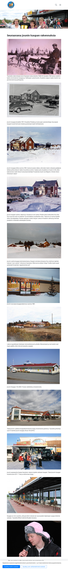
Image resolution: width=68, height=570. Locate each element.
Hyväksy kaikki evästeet (11, 566)
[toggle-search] (56, 4)
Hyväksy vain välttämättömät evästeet (34, 566)
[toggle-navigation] (60, 4)
